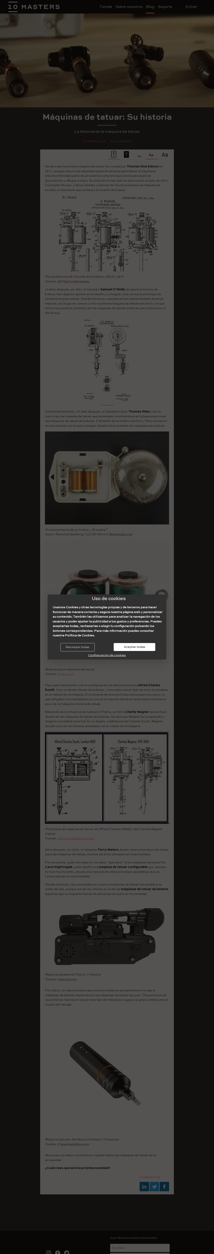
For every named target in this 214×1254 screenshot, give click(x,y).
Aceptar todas (134, 646)
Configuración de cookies (107, 655)
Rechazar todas (77, 647)
